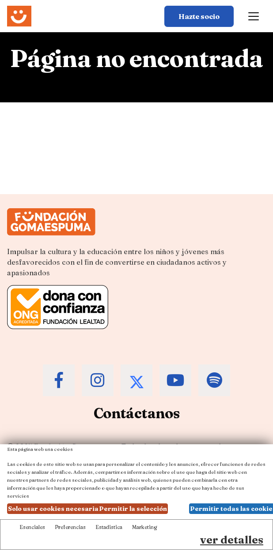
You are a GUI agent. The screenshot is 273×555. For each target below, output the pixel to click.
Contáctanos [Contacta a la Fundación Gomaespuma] (137, 413)
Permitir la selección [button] (133, 509)
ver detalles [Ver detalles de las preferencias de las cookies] (231, 539)
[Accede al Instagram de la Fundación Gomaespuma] (98, 380)
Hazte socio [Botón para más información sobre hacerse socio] (199, 16)
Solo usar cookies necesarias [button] (55, 509)
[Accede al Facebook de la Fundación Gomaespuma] (59, 380)
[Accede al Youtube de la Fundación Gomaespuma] (175, 380)
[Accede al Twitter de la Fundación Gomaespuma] (136, 380)
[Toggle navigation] (253, 16)
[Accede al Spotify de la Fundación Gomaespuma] (214, 380)
